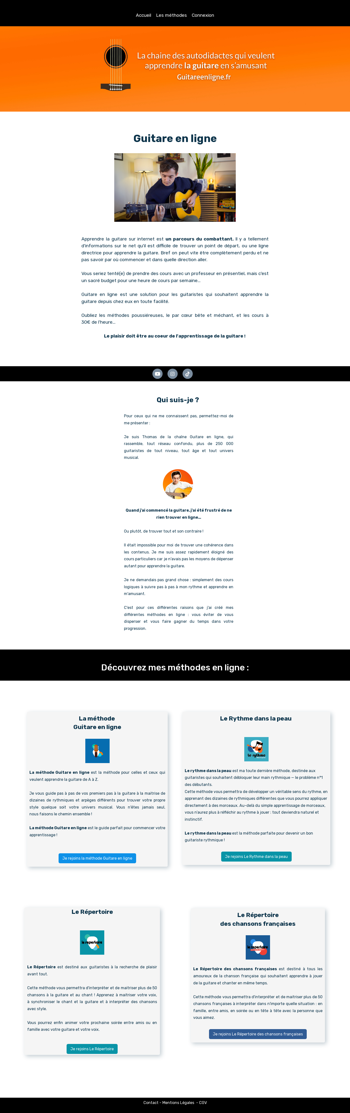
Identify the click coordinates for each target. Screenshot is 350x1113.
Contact (150, 1102)
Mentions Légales (178, 1102)
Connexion (203, 15)
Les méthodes (171, 15)
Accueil (143, 15)
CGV (203, 1102)
